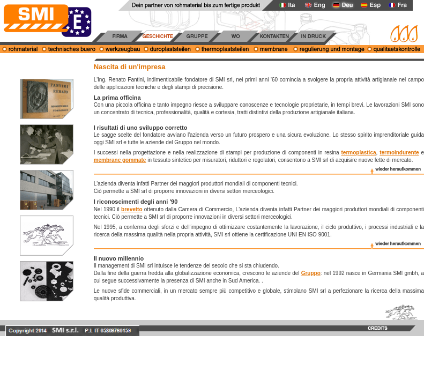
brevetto (131, 209)
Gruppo (311, 273)
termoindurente (399, 152)
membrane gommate (120, 160)
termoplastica (358, 152)
